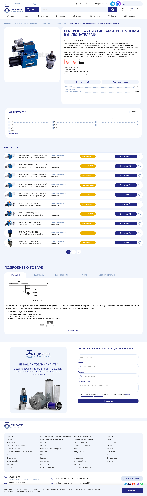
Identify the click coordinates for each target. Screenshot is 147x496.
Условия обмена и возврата (50, 449)
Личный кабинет (80, 461)
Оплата (113, 16)
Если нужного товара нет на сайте (19, 452)
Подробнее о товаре (120, 82)
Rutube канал (78, 458)
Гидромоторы (79, 449)
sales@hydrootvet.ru (80, 4)
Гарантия (43, 452)
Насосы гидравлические (82, 436)
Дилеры (110, 461)
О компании (43, 16)
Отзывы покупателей (48, 467)
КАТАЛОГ (10, 464)
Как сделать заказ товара (16, 446)
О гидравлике (131, 16)
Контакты (61, 16)
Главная (12, 16)
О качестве (96, 16)
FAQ (41, 455)
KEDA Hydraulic (12, 461)
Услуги (9, 467)
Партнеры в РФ (45, 461)
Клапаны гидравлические (83, 439)
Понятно (132, 490)
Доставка (79, 16)
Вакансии (77, 464)
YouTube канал (79, 455)
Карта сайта (44, 464)
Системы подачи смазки (82, 446)
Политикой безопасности (30, 491)
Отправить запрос (13, 449)
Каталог (32, 9)
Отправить (108, 401)
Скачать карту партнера (83, 467)
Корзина (43, 458)
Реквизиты (11, 442)
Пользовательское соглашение (51, 439)
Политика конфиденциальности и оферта (55, 436)
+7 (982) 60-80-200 (99, 4)
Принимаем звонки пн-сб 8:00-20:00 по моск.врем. (25, 479)
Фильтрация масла (81, 442)
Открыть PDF (82, 82)
